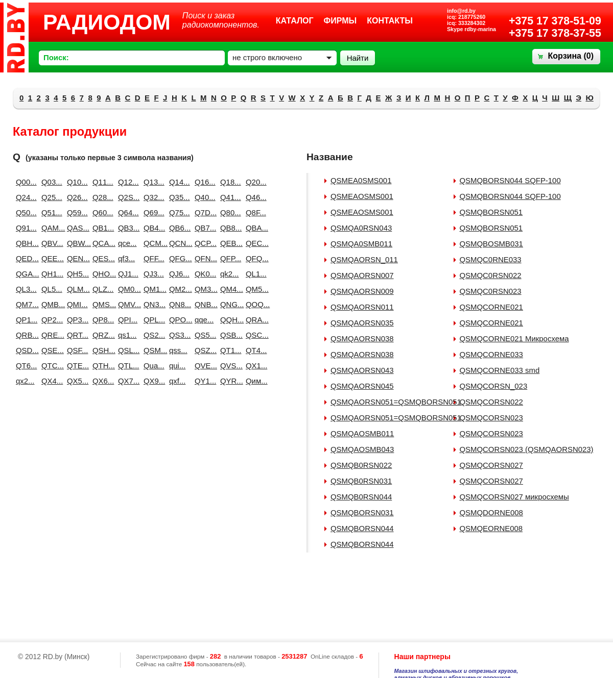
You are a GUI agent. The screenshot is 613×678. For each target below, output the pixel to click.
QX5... (75, 380)
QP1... (24, 319)
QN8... (177, 304)
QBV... (50, 243)
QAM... (50, 227)
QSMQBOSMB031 (491, 243)
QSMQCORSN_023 (494, 386)
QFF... (152, 258)
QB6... (177, 227)
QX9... (152, 380)
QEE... (50, 258)
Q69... (152, 212)
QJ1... (126, 273)
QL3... (24, 289)
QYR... (229, 380)
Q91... (24, 227)
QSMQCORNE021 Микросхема (514, 338)
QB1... (101, 227)
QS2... (152, 335)
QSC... (254, 335)
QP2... (50, 319)
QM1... (152, 289)
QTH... (101, 365)
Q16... (203, 182)
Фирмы (340, 20)
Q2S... (126, 197)
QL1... (254, 273)
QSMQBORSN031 (362, 512)
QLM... (75, 289)
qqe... (203, 319)
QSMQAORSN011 (362, 307)
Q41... (229, 197)
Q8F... (254, 212)
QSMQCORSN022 (491, 401)
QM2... (177, 289)
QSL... (126, 350)
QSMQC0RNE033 (491, 259)
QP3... (75, 319)
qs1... (126, 335)
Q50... (24, 212)
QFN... (203, 258)
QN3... (152, 304)
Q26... (75, 197)
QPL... (152, 319)
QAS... (75, 227)
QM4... (229, 289)
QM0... (126, 289)
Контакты (390, 20)
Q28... (101, 197)
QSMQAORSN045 (362, 386)
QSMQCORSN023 (491, 417)
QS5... (203, 335)
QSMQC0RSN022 (491, 275)
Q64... (126, 212)
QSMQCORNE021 (491, 307)
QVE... (203, 365)
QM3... (203, 289)
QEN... (75, 258)
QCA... (101, 243)
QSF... (75, 350)
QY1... (203, 380)
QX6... (101, 380)
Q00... (24, 182)
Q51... (50, 212)
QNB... (203, 304)
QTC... (50, 365)
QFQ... (254, 258)
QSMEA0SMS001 (361, 180)
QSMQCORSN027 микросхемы (514, 496)
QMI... (75, 304)
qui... (177, 365)
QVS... (229, 365)
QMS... (101, 304)
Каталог (295, 20)
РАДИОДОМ (107, 22)
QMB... (50, 304)
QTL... (126, 365)
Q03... (50, 182)
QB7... (203, 227)
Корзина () (571, 56)
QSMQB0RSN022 (361, 465)
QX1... (254, 365)
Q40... (203, 197)
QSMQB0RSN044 (361, 496)
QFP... (229, 258)
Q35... (177, 197)
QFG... (177, 258)
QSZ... (203, 350)
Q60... (101, 212)
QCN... (177, 243)
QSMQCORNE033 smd (500, 370)
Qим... (254, 380)
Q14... (177, 182)
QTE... (75, 365)
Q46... (254, 197)
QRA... (254, 319)
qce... (126, 243)
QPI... (126, 319)
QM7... (24, 304)
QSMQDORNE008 (491, 512)
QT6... (24, 365)
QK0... (203, 273)
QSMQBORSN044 (362, 528)
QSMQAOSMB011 (362, 433)
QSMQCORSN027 (491, 465)
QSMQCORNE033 (491, 354)
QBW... (75, 243)
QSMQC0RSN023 (491, 291)
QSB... (229, 335)
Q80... (229, 212)
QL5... (50, 289)
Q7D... (203, 212)
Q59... (75, 212)
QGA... (24, 273)
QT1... (229, 350)
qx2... (24, 380)
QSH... (101, 350)
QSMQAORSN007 (362, 275)
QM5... (254, 289)
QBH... (24, 243)
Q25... (50, 197)
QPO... (177, 319)
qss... (177, 350)
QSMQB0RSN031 (361, 480)
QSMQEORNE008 (491, 528)
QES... (101, 258)
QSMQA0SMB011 (361, 243)
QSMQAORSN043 (362, 370)
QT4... (254, 350)
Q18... (229, 182)
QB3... (126, 227)
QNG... (229, 304)
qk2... (229, 273)
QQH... (229, 319)
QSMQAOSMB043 (362, 449)
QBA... (254, 227)
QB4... (152, 227)
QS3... (177, 335)
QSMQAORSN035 (362, 322)
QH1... (50, 273)
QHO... (101, 273)
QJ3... (152, 273)
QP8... (101, 319)
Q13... (152, 182)
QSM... (152, 350)
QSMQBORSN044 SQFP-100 (510, 180)
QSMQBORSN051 (491, 212)
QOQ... (254, 304)
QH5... (75, 273)
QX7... (126, 380)
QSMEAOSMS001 (362, 196)
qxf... (177, 380)
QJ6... (177, 273)
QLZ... (101, 289)
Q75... (177, 212)
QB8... (229, 227)
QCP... (203, 243)
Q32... (152, 197)
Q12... (126, 182)
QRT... (75, 335)
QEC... (254, 243)
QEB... (229, 243)
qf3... (126, 258)
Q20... (254, 182)
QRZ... (101, 335)
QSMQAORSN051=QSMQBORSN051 (396, 401)
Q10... (75, 182)
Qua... (152, 365)
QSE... (50, 350)
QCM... (152, 243)
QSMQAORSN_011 (364, 259)
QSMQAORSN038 (362, 338)
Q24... (24, 197)
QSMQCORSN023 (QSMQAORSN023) (527, 449)
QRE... (50, 335)
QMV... (126, 304)
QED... (24, 258)
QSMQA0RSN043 (361, 227)
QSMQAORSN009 (362, 291)
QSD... (24, 350)
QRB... (24, 335)
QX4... (50, 380)
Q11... (101, 182)
